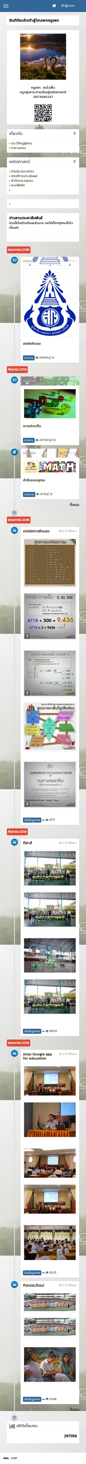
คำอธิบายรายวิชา (22, 171)
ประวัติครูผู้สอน (21, 143)
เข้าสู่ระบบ (68, 5)
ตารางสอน (18, 148)
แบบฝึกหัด (18, 185)
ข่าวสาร (28, 358)
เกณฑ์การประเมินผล (24, 176)
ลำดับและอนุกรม (22, 180)
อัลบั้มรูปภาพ (32, 820)
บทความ (29, 494)
